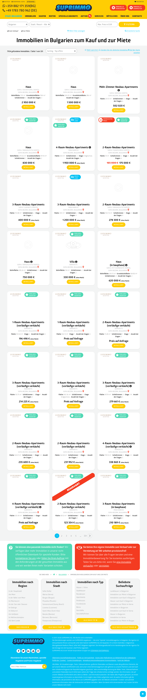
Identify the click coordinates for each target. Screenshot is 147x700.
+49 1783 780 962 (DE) (21, 10)
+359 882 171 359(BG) (21, 6)
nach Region (23, 627)
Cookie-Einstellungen (74, 660)
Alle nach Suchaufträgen (124, 627)
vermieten (104, 565)
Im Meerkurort (14, 601)
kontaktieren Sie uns (25, 558)
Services (99, 16)
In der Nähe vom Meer (17, 597)
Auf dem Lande (14, 620)
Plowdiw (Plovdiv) (49, 601)
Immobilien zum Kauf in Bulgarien (123, 597)
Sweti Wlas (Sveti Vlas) (51, 611)
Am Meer (12, 594)
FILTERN (129, 24)
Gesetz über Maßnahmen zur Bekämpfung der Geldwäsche (115, 658)
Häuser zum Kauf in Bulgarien (121, 601)
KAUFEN (42, 16)
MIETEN (52, 16)
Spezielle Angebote (68, 16)
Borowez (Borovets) (49, 617)
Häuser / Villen (82, 587)
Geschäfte (80, 610)
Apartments (80, 597)
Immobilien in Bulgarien (119, 607)
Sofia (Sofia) (46, 591)
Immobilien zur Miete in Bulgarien (123, 594)
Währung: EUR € (18, 2)
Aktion (86, 16)
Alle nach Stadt (57, 627)
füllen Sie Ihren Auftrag (53, 558)
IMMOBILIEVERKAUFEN (118, 8)
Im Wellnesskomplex (16, 617)
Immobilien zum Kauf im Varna (121, 611)
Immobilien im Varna (118, 617)
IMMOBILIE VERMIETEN (136, 8)
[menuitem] (137, 16)
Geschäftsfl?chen (82, 613)
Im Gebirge (13, 607)
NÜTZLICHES (112, 16)
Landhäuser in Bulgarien (119, 591)
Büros (78, 607)
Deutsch (6, 2)
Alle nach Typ (90, 620)
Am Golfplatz (13, 614)
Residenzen (80, 594)
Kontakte (137, 16)
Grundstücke (81, 604)
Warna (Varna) (47, 594)
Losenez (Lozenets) (49, 607)
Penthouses (80, 600)
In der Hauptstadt (15, 591)
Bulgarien (63, 575)
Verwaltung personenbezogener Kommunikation (100, 660)
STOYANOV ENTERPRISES (100, 650)
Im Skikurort (13, 611)
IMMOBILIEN (30, 16)
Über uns (125, 16)
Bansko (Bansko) (48, 614)
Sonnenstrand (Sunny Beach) (53, 604)
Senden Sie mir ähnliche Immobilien (113, 50)
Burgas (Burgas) (48, 597)
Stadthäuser (80, 590)
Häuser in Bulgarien (117, 614)
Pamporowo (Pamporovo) (52, 620)
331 (85, 535)
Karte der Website (123, 660)
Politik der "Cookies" (59, 660)
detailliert (27, 107)
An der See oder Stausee (18, 604)
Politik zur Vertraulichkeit (86, 658)
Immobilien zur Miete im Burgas (122, 620)
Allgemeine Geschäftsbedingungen (64, 658)
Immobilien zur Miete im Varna (121, 604)
